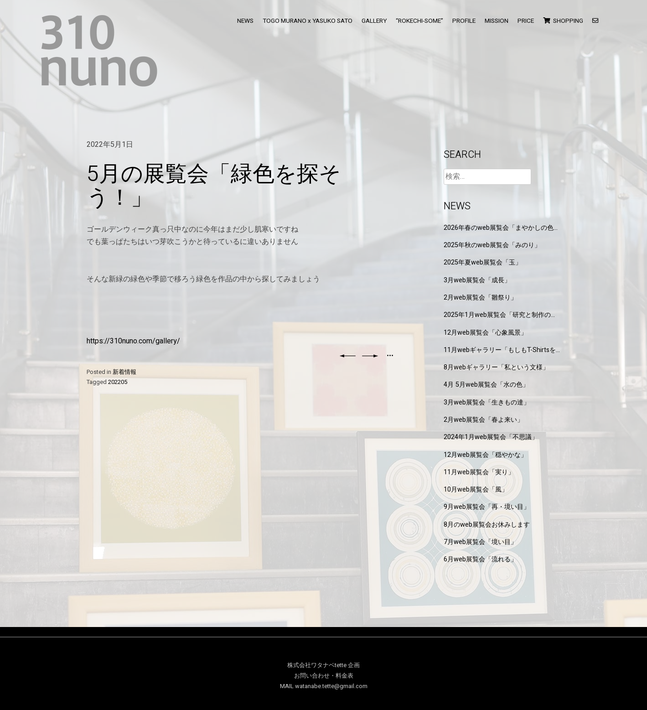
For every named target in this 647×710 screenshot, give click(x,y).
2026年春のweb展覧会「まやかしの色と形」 (502, 228)
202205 (117, 382)
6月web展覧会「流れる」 (480, 559)
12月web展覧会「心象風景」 (485, 333)
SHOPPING (563, 21)
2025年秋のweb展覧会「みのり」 (492, 245)
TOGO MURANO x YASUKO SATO (307, 21)
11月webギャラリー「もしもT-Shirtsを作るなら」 (500, 350)
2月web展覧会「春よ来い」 (483, 420)
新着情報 (124, 372)
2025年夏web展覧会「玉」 (483, 262)
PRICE (526, 21)
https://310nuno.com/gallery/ (133, 341)
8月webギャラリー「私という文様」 (496, 367)
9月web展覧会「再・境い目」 (487, 507)
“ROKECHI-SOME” (419, 21)
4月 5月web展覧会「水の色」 (486, 385)
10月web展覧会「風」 (476, 489)
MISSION (496, 21)
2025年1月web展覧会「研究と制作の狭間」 (500, 315)
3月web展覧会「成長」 (477, 280)
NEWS (245, 21)
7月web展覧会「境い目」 (480, 542)
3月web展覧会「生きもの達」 (487, 402)
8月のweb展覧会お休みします (487, 525)
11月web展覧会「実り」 (479, 472)
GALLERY (374, 21)
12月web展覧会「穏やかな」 (485, 455)
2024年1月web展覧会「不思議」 (491, 437)
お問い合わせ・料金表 (323, 676)
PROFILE (464, 21)
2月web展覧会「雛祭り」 (480, 297)
